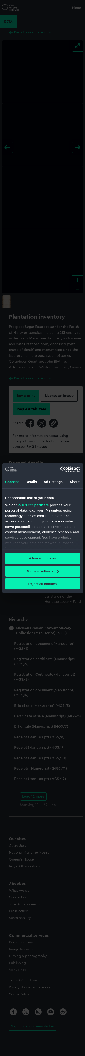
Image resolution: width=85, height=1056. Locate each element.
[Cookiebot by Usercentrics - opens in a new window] (60, 469)
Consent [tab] (12, 482)
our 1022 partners (33, 505)
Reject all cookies (42, 584)
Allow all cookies (42, 558)
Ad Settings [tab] (53, 482)
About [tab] (75, 482)
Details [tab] (31, 482)
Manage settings (43, 571)
